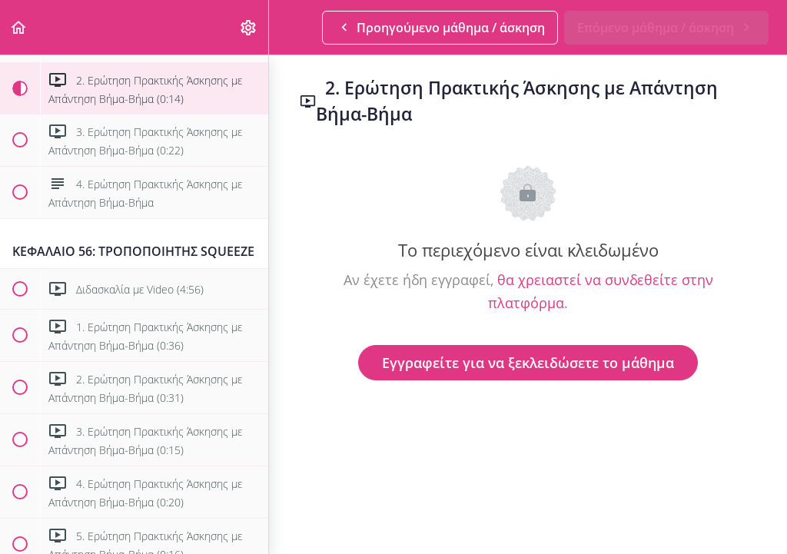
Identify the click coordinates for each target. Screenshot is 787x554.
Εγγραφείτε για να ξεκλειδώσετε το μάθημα (528, 362)
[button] (19, 27)
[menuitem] (249, 27)
